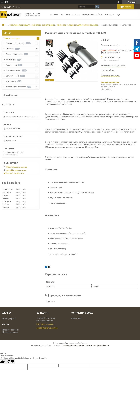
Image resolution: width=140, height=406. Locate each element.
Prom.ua (84, 343)
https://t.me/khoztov (15, 173)
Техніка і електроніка (15, 43)
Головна (54, 14)
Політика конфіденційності (97, 346)
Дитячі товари (12, 76)
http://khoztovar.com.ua (16, 167)
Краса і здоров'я (13, 70)
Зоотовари (10, 59)
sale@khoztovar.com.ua (16, 170)
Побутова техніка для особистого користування (32, 25)
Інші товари (11, 81)
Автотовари (11, 65)
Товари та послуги (12, 38)
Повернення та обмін (92, 14)
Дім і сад (9, 49)
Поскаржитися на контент (74, 346)
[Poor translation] (10, 361)
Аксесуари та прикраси (16, 87)
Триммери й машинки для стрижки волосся (77, 25)
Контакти (109, 14)
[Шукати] (97, 6)
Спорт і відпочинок (14, 54)
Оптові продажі (11, 95)
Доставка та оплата (70, 14)
